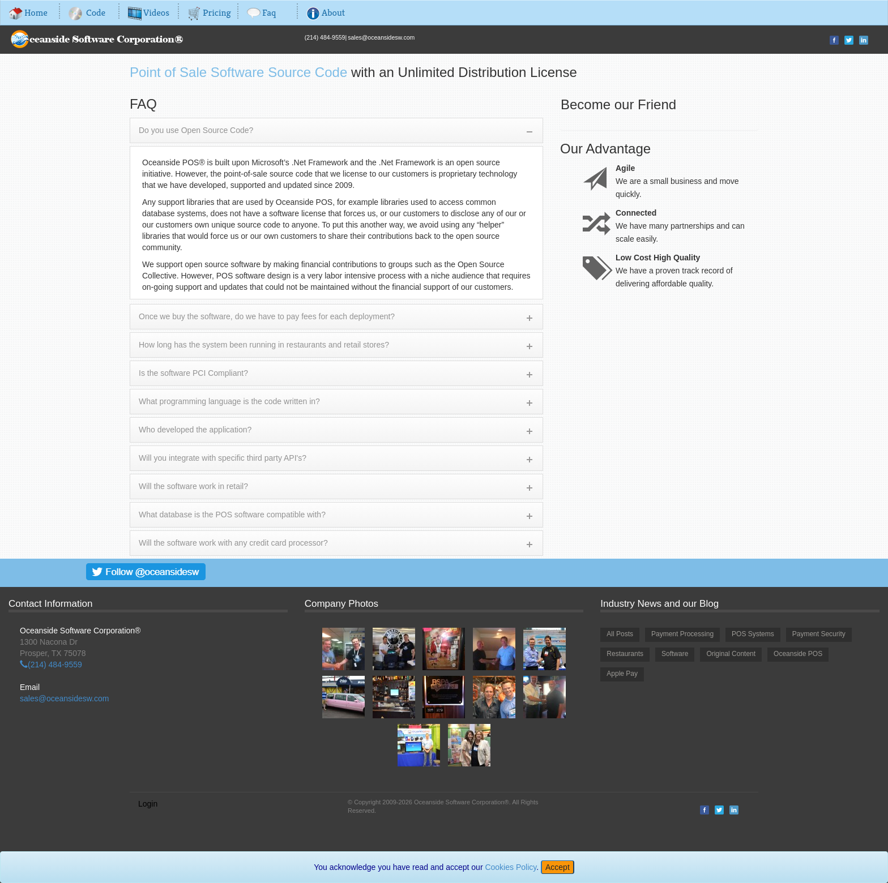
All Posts (620, 634)
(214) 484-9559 (325, 37)
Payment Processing (682, 634)
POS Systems (753, 634)
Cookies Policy (510, 867)
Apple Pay (622, 674)
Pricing (209, 12)
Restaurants (625, 654)
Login (147, 803)
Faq (261, 12)
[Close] (557, 867)
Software (674, 654)
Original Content (730, 654)
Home (28, 12)
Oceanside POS (798, 654)
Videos (148, 12)
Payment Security (819, 634)
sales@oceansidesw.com (381, 37)
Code (87, 12)
